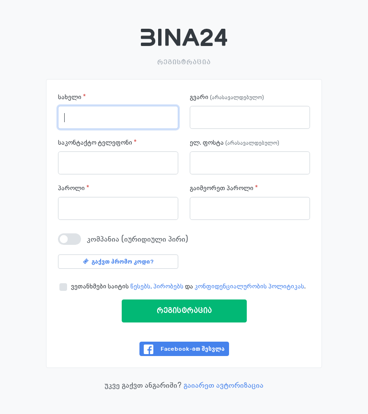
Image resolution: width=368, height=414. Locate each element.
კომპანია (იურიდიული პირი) (137, 238)
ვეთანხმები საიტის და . (188, 286)
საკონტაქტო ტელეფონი (97, 142)
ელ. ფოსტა (234, 142)
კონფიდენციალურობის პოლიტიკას (249, 286)
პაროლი (73, 188)
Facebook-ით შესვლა (184, 349)
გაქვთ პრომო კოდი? (118, 261)
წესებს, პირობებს (157, 286)
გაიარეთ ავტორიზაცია (224, 385)
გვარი (227, 97)
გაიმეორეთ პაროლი (224, 188)
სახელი (72, 97)
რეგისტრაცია (184, 311)
